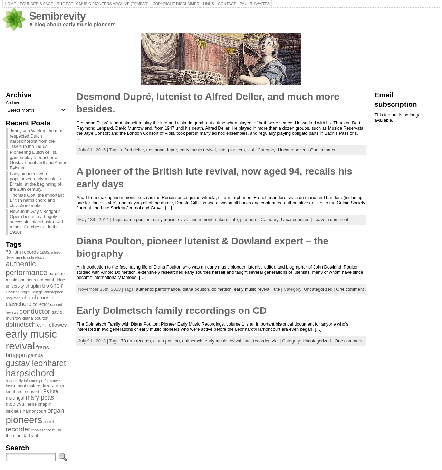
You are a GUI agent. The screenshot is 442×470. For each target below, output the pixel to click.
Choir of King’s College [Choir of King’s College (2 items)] (24, 292)
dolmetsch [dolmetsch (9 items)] (21, 324)
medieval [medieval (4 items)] (15, 404)
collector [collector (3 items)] (41, 304)
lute (221, 149)
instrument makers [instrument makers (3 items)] (23, 386)
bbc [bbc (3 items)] (21, 280)
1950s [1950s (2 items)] (45, 252)
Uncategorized (292, 149)
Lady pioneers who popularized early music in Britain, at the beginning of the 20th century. (35, 181)
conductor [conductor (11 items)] (34, 311)
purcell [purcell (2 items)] (49, 422)
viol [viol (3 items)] (34, 435)
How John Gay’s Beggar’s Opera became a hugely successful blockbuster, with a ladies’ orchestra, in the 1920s (37, 222)
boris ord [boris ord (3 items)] (35, 280)
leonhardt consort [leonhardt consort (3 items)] (22, 391)
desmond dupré (161, 149)
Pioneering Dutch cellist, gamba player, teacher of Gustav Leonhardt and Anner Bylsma (38, 160)
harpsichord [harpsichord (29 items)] (30, 373)
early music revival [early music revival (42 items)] (31, 339)
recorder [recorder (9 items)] (18, 429)
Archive (13, 102)
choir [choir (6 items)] (56, 285)
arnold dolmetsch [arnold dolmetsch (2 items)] (30, 257)
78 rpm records (136, 341)
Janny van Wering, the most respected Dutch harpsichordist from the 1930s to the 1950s (37, 138)
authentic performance (158, 289)
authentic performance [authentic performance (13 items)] (26, 268)
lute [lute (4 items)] (54, 391)
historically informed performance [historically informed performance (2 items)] (33, 381)
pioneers (236, 149)
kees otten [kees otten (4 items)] (54, 385)
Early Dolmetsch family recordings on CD (171, 310)
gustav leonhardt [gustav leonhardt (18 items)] (36, 363)
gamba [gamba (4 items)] (35, 355)
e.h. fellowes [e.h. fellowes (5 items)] (52, 325)
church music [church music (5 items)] (37, 297)
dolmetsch (221, 289)
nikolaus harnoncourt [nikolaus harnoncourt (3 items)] (26, 411)
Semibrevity (57, 16)
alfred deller (132, 149)
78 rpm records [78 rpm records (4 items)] (22, 252)
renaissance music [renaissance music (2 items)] (46, 430)
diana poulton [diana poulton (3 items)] (35, 318)
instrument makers (210, 219)
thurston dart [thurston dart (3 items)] (18, 435)
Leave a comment (330, 219)
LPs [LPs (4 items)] (44, 391)
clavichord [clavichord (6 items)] (18, 304)
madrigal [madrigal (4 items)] (15, 398)
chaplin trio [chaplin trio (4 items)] (37, 286)
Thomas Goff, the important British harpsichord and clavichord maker (37, 200)
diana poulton (137, 219)
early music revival (198, 149)
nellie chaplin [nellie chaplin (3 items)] (39, 404)
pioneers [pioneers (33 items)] (24, 419)
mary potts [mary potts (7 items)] (40, 397)
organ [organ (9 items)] (55, 410)
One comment (324, 149)
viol (250, 149)
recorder (261, 341)
